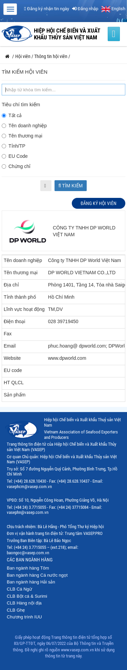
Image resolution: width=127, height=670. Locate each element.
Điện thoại (14, 321)
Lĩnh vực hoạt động (24, 309)
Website (12, 358)
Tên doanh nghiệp (24, 125)
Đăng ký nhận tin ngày (46, 8)
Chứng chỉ (16, 166)
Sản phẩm (14, 394)
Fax (8, 333)
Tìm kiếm (71, 185)
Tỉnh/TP (13, 146)
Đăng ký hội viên (99, 203)
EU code (13, 370)
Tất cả (12, 115)
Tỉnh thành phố (20, 297)
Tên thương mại (22, 135)
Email (10, 346)
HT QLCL (14, 382)
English (113, 8)
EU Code (15, 156)
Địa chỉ (11, 284)
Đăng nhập (85, 8)
